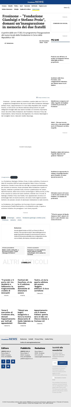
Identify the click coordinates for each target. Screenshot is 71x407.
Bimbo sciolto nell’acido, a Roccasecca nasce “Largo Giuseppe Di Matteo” (10, 266)
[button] (67, 7)
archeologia (10, 196)
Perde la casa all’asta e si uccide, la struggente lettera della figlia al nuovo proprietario (60, 59)
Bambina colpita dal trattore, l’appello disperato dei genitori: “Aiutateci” (60, 154)
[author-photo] (6, 302)
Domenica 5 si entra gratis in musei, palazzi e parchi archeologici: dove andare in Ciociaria (36, 267)
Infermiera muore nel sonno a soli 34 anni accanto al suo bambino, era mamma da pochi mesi (60, 195)
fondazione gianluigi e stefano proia (34, 196)
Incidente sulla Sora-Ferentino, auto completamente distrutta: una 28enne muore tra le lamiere (59, 81)
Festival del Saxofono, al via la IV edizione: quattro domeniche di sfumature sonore (25, 296)
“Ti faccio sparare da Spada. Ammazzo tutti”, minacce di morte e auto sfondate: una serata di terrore (60, 217)
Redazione (10, 43)
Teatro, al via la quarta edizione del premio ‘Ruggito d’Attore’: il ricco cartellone (41, 296)
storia (19, 198)
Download (14, 155)
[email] (55, 361)
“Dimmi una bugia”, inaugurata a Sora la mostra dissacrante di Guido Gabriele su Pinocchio (24, 319)
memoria (13, 198)
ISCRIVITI (62, 361)
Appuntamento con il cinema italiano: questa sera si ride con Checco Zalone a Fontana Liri (41, 318)
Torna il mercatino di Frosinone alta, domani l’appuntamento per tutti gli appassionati (8, 318)
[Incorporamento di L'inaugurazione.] (25, 124)
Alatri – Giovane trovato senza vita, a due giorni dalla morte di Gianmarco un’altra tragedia (60, 125)
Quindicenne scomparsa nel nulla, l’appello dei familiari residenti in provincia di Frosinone (59, 103)
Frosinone (5, 198)
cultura (18, 196)
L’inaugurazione (5, 155)
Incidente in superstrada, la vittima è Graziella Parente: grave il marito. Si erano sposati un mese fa (60, 174)
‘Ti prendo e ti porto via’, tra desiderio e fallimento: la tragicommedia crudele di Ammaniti (8, 297)
